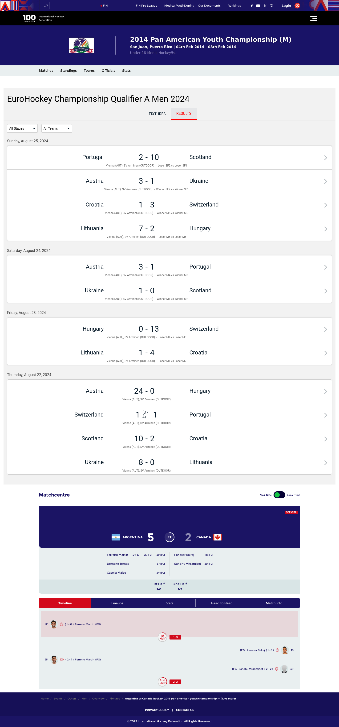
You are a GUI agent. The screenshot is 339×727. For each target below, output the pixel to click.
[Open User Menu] (289, 5)
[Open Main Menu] (314, 18)
